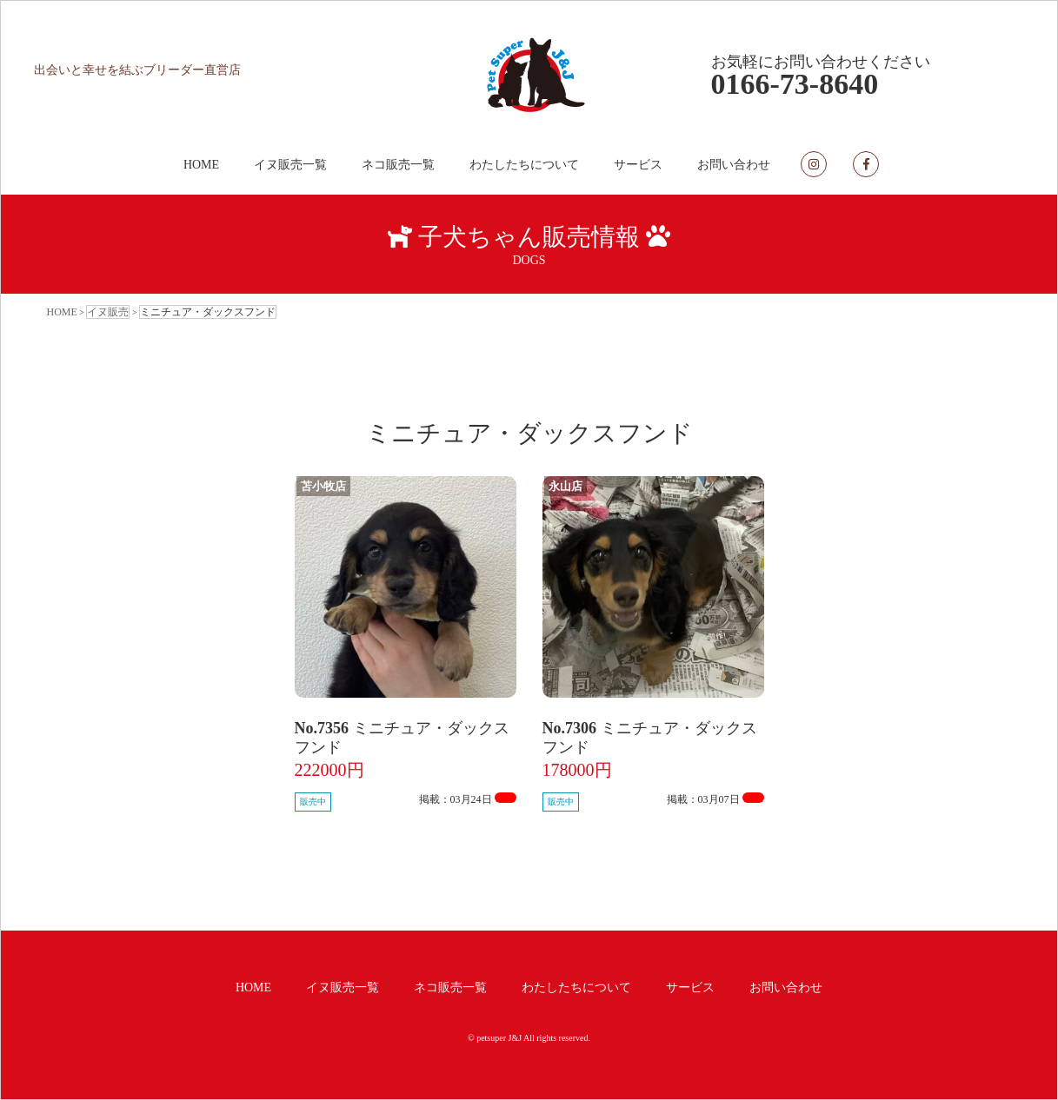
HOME (201, 164)
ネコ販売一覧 (398, 164)
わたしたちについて (524, 164)
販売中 (313, 801)
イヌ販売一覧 (290, 164)
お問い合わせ (733, 164)
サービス (638, 164)
